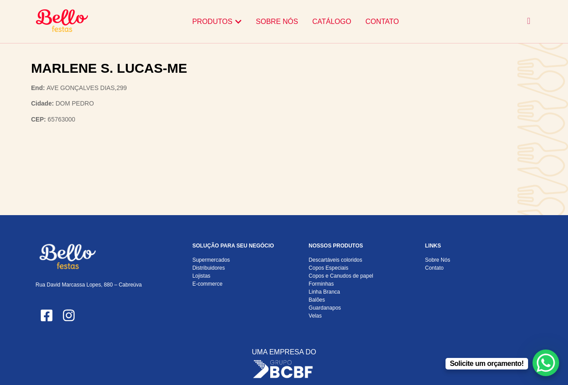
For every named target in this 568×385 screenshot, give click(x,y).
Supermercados (211, 260)
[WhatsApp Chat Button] (545, 363)
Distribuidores (208, 268)
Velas (315, 316)
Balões (317, 300)
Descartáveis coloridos (336, 260)
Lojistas (201, 276)
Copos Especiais (328, 268)
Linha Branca (324, 292)
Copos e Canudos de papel (341, 276)
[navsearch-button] (528, 21)
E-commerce (207, 284)
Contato (434, 268)
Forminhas (321, 284)
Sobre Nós (437, 260)
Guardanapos (325, 308)
